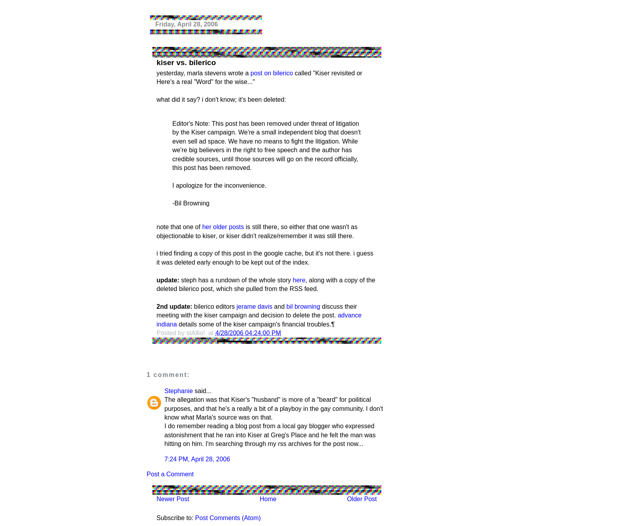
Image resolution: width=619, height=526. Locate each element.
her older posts (223, 227)
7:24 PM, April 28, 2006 (197, 459)
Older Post (362, 499)
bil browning (303, 306)
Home (268, 499)
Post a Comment (170, 474)
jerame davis (254, 306)
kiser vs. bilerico (186, 62)
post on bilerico (272, 73)
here (299, 280)
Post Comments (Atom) (228, 518)
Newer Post (173, 499)
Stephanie (179, 391)
